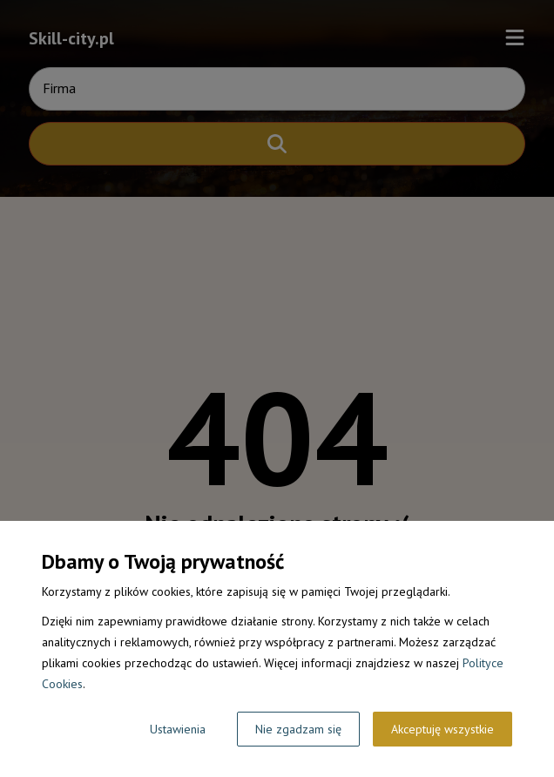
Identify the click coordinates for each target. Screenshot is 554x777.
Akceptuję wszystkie (442, 729)
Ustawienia (178, 729)
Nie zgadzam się (298, 729)
